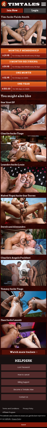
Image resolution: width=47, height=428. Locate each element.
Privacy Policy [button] (16, 419)
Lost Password (23, 367)
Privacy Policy (28, 408)
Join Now (12, 10)
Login (34, 10)
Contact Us (23, 397)
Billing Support (23, 382)
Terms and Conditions (11, 408)
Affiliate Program (9, 412)
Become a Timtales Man (24, 389)
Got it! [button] (23, 425)
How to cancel (23, 374)
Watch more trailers (22, 352)
